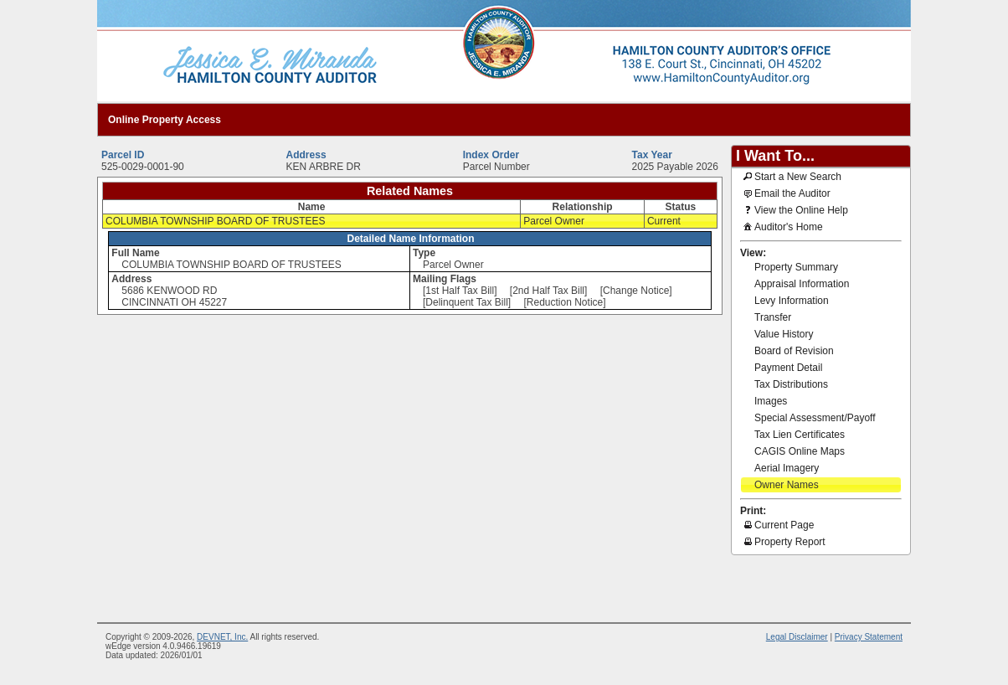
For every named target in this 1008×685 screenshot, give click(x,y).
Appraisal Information (801, 284)
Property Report (783, 541)
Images (770, 401)
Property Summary (796, 267)
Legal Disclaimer (797, 636)
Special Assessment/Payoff (815, 418)
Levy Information (791, 300)
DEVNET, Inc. (222, 636)
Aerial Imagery (786, 468)
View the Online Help (794, 209)
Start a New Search (791, 176)
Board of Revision (794, 351)
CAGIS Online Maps (799, 451)
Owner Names (786, 485)
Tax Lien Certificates (799, 434)
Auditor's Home (782, 226)
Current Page (777, 524)
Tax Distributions (791, 384)
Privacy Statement (869, 636)
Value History (783, 334)
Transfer (772, 317)
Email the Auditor (786, 192)
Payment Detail (788, 367)
